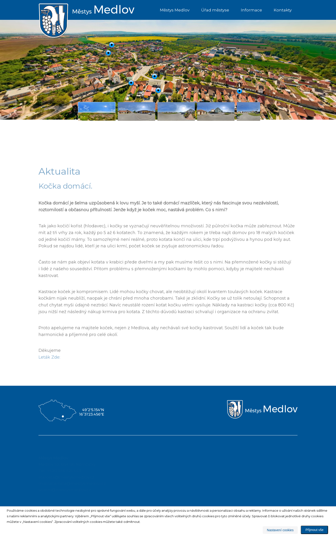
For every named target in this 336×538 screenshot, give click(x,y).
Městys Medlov (174, 10)
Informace (251, 10)
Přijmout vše (314, 530)
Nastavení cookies (280, 530)
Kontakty (283, 10)
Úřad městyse (215, 10)
